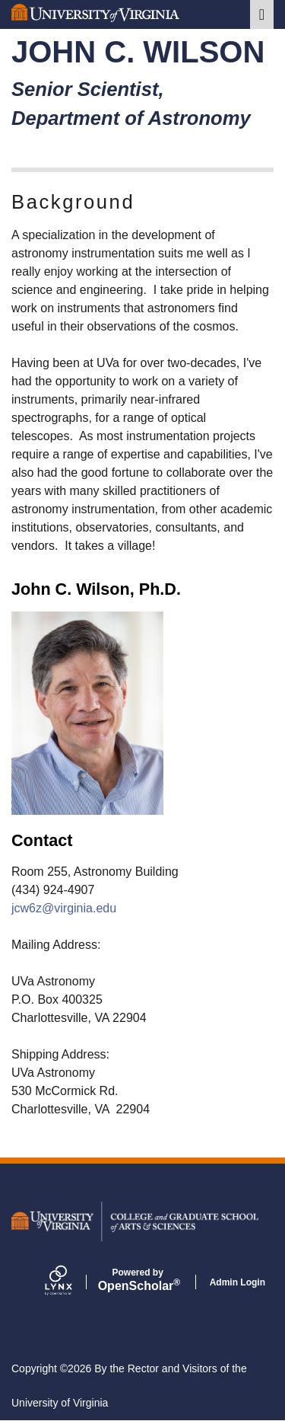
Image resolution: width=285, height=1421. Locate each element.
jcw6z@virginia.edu (63, 908)
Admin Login (237, 1282)
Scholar (138, 1280)
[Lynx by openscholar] (71, 1281)
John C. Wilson (137, 52)
